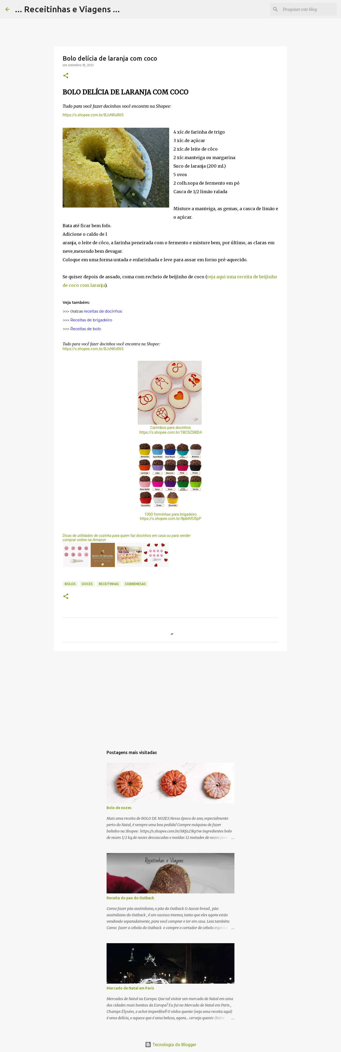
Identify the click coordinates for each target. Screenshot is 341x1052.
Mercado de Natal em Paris (130, 988)
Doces (87, 584)
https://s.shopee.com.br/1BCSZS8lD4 (170, 432)
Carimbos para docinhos (170, 427)
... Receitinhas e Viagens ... (67, 9)
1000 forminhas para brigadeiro (170, 514)
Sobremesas (135, 584)
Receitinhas (109, 584)
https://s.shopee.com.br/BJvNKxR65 (93, 115)
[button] (66, 76)
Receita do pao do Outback (130, 898)
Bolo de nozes (119, 808)
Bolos (70, 584)
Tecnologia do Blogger (170, 1044)
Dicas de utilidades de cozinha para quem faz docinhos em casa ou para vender (126, 535)
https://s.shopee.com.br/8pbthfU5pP (170, 518)
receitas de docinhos (103, 311)
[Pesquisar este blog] (309, 9)
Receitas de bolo (85, 328)
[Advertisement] (170, 696)
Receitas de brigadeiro (91, 320)
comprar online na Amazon (84, 540)
